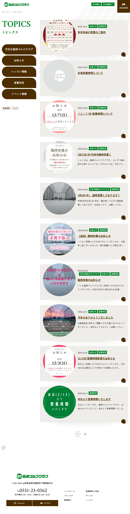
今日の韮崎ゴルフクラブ (19, 49)
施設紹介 (67, 500)
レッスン (89, 500)
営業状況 (19, 82)
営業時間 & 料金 (92, 491)
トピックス (68, 495)
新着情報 (6, 108)
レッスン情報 (19, 71)
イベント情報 (19, 94)
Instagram (19, 503)
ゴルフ (15, 108)
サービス (89, 495)
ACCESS (45, 503)
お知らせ (19, 60)
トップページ (69, 491)
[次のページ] (90, 433)
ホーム (5, 12)
